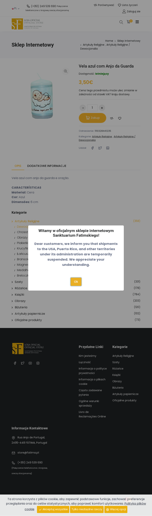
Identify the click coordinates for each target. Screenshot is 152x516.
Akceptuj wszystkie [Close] (53, 509)
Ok (76, 282)
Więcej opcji (116, 509)
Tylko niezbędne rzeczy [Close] (87, 509)
